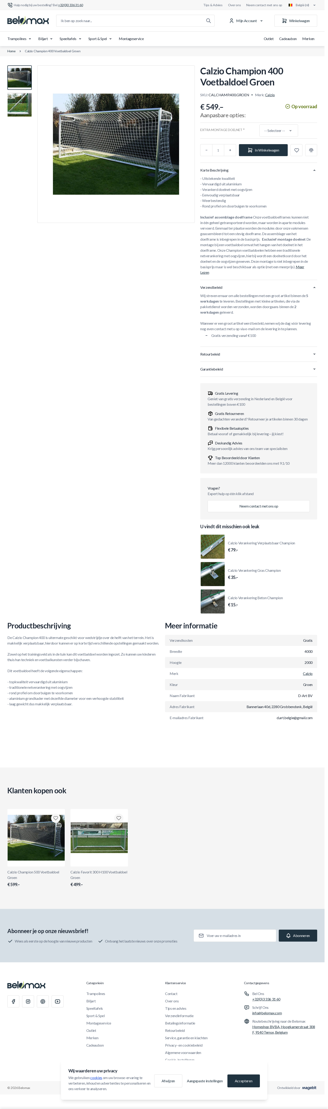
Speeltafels (71, 38)
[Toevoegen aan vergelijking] (311, 150)
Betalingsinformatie (180, 1023)
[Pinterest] (43, 1001)
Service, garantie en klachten (186, 1038)
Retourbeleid (175, 1030)
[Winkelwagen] (295, 21)
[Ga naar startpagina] (28, 21)
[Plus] (230, 150)
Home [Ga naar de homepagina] (11, 51)
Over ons (234, 5)
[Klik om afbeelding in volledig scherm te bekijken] (116, 144)
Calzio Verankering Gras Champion (254, 574)
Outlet (269, 38)
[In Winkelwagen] (263, 150)
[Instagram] (28, 1001)
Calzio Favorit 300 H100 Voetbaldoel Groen (99, 879)
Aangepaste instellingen (205, 1081)
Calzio (270, 95)
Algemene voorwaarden (183, 1052)
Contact (171, 993)
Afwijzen (168, 1081)
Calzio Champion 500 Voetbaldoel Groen (36, 879)
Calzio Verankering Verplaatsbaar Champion (261, 547)
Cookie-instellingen (179, 1060)
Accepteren (244, 1081)
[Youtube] (58, 1001)
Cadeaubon (288, 38)
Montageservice (131, 38)
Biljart (46, 38)
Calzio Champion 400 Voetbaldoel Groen (53, 51)
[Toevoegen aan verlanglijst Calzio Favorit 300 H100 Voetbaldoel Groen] (118, 818)
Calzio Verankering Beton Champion (255, 601)
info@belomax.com (267, 1013)
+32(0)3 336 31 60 (266, 999)
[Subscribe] (298, 936)
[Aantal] (218, 150)
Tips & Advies (212, 5)
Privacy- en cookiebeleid (183, 1045)
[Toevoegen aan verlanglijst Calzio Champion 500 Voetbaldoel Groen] (55, 818)
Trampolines (20, 38)
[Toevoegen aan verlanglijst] (296, 150)
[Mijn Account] (246, 21)
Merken (308, 38)
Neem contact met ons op (264, 5)
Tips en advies (175, 1008)
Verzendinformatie (179, 1015)
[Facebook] (13, 1001)
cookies (96, 1077)
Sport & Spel (100, 38)
